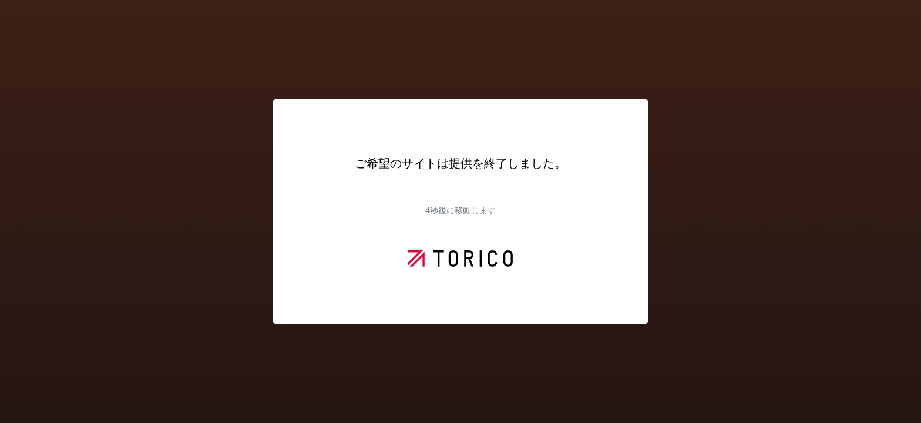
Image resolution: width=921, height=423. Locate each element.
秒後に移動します (460, 210)
